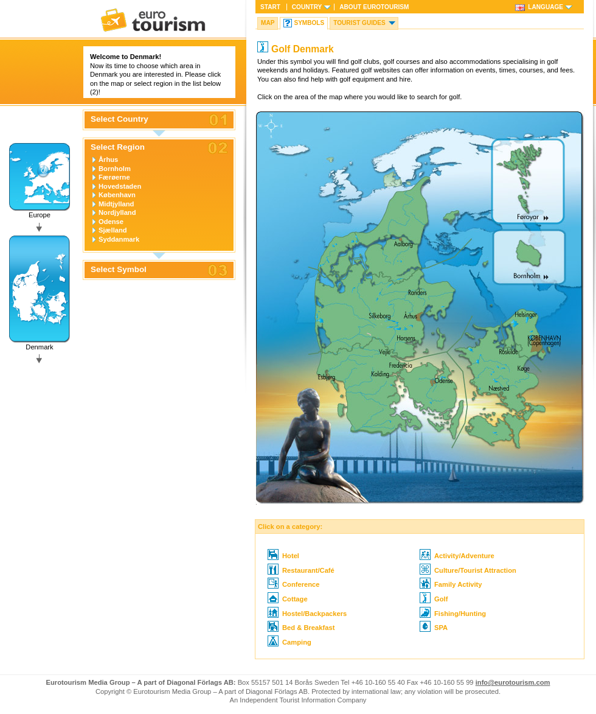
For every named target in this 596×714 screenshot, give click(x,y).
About (374, 7)
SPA (434, 627)
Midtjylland (116, 204)
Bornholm (115, 168)
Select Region (118, 147)
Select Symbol (119, 269)
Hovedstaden (120, 186)
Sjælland (113, 230)
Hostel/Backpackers (307, 613)
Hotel (283, 555)
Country (307, 7)
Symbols (309, 22)
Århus (108, 159)
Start (270, 7)
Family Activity (451, 584)
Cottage (288, 599)
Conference (294, 584)
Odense (111, 221)
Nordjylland (117, 212)
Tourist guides (359, 22)
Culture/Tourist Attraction (468, 570)
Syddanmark (119, 239)
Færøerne (114, 177)
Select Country (119, 119)
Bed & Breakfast (301, 627)
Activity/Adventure (457, 555)
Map (267, 22)
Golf (434, 599)
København (117, 194)
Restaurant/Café (301, 570)
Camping (289, 642)
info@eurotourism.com (513, 682)
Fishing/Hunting (453, 613)
